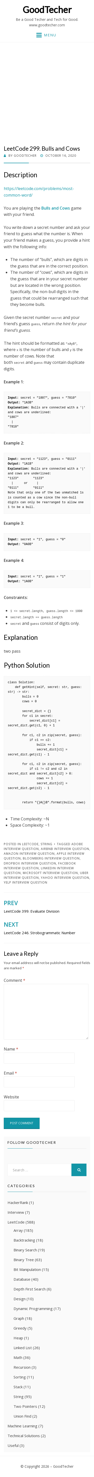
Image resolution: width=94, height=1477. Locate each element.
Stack (18, 1386)
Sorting (20, 1376)
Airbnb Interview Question (65, 849)
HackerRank (18, 1202)
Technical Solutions (24, 1435)
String (46, 844)
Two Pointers (25, 1406)
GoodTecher (47, 9)
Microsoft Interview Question (50, 873)
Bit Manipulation (27, 1269)
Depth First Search (30, 1288)
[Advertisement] (47, 96)
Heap (18, 1337)
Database (22, 1279)
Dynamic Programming (33, 1308)
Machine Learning (22, 1425)
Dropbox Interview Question (30, 863)
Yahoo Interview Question (65, 878)
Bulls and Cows (55, 208)
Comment (14, 980)
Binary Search (25, 1249)
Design (20, 1298)
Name (11, 1049)
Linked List (23, 1347)
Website (11, 1097)
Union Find (22, 1416)
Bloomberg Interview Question (51, 858)
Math (18, 1357)
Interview (16, 1212)
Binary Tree (24, 1259)
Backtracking (24, 1240)
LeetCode (30, 844)
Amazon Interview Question (29, 853)
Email (10, 1073)
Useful (13, 1445)
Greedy (20, 1328)
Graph (19, 1318)
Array (18, 1230)
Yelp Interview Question (25, 882)
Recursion (22, 1367)
